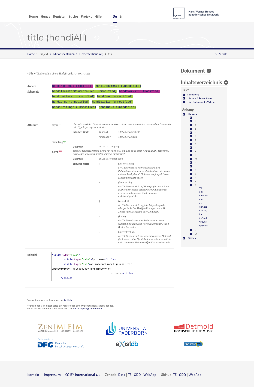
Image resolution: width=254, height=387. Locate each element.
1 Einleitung (193, 94)
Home (33, 16)
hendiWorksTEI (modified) (139, 91)
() (91, 54)
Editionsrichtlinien (64, 54)
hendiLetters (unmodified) (73, 96)
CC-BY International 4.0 (83, 374)
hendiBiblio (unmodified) (112, 102)
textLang (203, 210)
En (121, 16)
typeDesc (203, 221)
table (201, 191)
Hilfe (98, 16)
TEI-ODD (134, 374)
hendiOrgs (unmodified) (70, 102)
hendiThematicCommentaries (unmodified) (84, 91)
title (200, 214)
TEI (200, 188)
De (115, 16)
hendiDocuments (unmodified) (118, 86)
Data (121, 374)
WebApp (149, 374)
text (200, 203)
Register (59, 16)
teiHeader (203, 195)
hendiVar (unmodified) (115, 96)
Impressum (52, 374)
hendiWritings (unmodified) (74, 107)
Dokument (193, 70)
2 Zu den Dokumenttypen (200, 98)
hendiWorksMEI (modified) (72, 86)
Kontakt (33, 374)
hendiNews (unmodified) (117, 107)
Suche (73, 16)
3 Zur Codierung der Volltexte (201, 102)
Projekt (86, 16)
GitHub (68, 299)
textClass (203, 206)
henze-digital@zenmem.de (87, 308)
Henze (45, 16)
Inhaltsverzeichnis (201, 82)
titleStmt (203, 218)
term (201, 199)
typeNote (203, 225)
